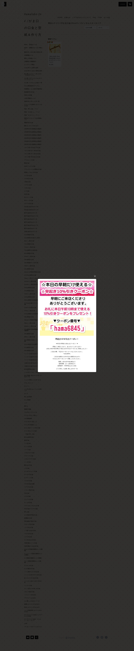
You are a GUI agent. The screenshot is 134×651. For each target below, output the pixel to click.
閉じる (95, 276)
